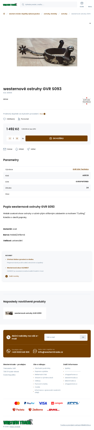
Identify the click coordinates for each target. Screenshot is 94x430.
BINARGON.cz (86, 425)
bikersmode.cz (70, 381)
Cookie (37, 387)
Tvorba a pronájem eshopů (70, 425)
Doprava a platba (41, 371)
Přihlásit (83, 337)
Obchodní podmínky (42, 368)
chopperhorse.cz (71, 374)
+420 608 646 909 (20, 352)
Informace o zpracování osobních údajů (48, 391)
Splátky (67, 368)
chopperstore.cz (71, 384)
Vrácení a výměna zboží (44, 378)
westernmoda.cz (71, 378)
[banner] (10, 5)
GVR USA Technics (81, 169)
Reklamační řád (41, 374)
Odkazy (37, 381)
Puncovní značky (41, 384)
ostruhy (64, 14)
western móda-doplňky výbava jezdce (24, 14)
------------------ (73, 371)
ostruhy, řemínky (50, 14)
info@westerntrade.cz (50, 352)
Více (41, 114)
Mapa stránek (15, 427)
